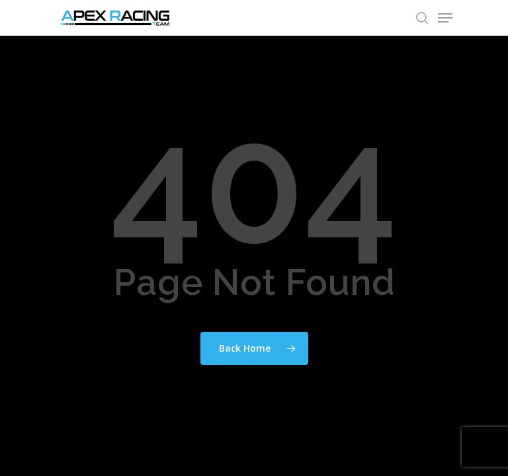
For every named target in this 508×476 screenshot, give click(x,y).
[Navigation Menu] (445, 17)
